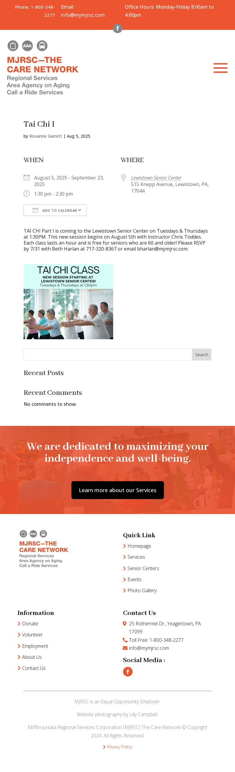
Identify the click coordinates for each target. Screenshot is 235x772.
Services (136, 557)
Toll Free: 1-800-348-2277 (156, 640)
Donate (30, 623)
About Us (32, 657)
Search (201, 354)
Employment (35, 646)
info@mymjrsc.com (149, 648)
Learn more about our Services (117, 490)
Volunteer (32, 634)
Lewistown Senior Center (156, 177)
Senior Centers (143, 568)
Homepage (139, 546)
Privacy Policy (119, 747)
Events (135, 579)
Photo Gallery (142, 590)
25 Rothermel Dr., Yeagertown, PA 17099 (165, 627)
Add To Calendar (55, 210)
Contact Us (34, 668)
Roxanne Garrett (45, 136)
